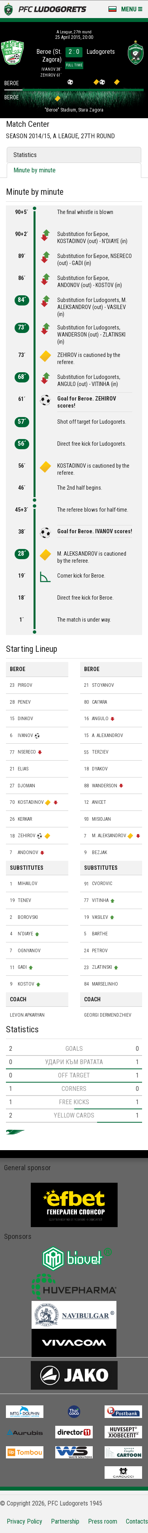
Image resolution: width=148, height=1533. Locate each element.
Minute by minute (34, 170)
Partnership (65, 1521)
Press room (102, 1521)
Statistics (25, 155)
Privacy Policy (24, 1521)
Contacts (137, 1521)
